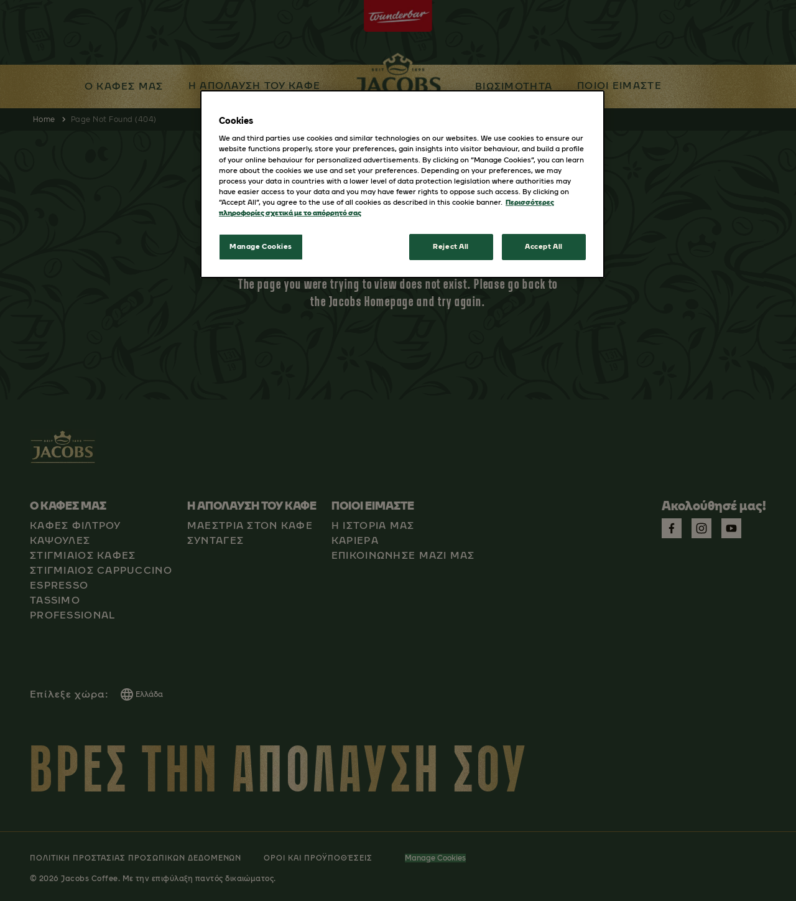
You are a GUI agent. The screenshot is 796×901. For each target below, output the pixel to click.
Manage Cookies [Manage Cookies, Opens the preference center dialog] (260, 246)
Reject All (451, 246)
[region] (402, 184)
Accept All (544, 246)
